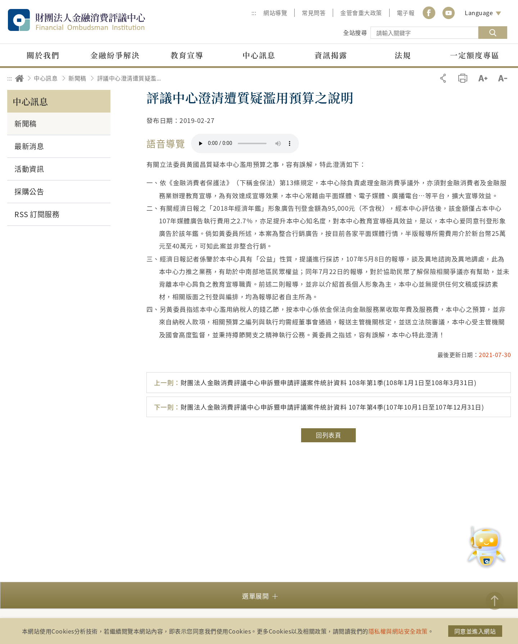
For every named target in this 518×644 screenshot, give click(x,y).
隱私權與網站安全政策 (398, 631)
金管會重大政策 (361, 13)
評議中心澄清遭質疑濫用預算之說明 (131, 78)
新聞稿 (77, 78)
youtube (448, 12)
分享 (443, 78)
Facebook (429, 12)
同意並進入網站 (475, 631)
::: (253, 13)
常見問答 (314, 13)
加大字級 (483, 78)
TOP (495, 601)
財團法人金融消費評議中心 (91, 20)
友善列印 (463, 78)
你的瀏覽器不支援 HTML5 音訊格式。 (245, 143)
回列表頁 (328, 435)
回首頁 (19, 78)
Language (479, 12)
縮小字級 (503, 78)
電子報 (406, 13)
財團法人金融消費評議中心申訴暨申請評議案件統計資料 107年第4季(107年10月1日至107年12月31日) (319, 406)
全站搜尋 (355, 32)
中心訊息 (46, 78)
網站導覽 (275, 13)
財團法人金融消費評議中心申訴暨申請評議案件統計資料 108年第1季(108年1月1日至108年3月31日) (315, 382)
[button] (259, 595)
